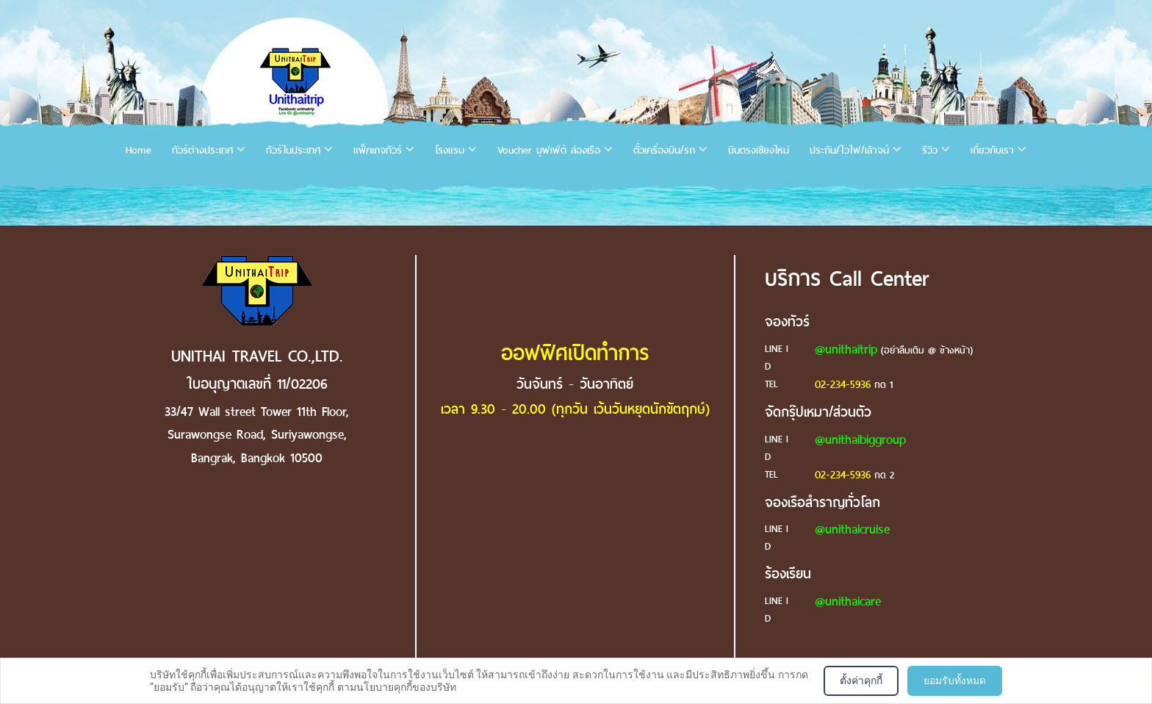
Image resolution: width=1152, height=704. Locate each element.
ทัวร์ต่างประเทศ (202, 150)
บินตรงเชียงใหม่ (758, 150)
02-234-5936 (843, 384)
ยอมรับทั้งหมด (955, 680)
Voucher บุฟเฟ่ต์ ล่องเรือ (548, 150)
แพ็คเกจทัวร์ (377, 150)
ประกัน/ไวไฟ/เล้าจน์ (849, 150)
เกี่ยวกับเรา (992, 150)
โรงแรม (449, 150)
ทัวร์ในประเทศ (293, 150)
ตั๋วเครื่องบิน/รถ (664, 150)
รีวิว (929, 150)
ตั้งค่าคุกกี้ (861, 680)
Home (138, 150)
